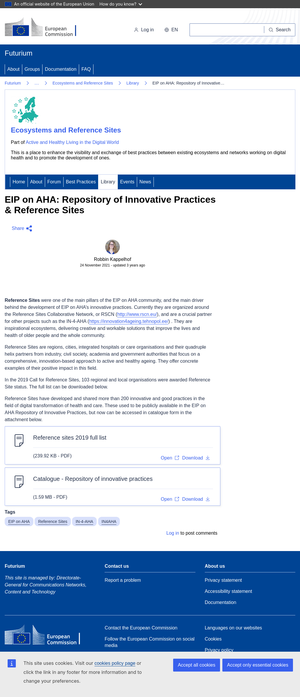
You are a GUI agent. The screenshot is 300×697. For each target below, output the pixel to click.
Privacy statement (223, 580)
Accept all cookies (196, 664)
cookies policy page (114, 663)
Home (19, 181)
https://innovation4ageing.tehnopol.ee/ (128, 321)
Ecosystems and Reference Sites (82, 83)
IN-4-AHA (84, 521)
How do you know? (121, 3)
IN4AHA (109, 521)
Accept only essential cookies (257, 664)
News (145, 181)
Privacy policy (219, 650)
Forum (54, 181)
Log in (144, 29)
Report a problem (123, 580)
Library (132, 83)
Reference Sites (52, 521)
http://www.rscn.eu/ (137, 314)
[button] (21, 228)
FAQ (86, 69)
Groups (32, 69)
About (13, 69)
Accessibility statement (228, 591)
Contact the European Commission (141, 627)
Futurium (19, 53)
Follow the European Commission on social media (150, 642)
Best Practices (81, 181)
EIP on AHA (19, 521)
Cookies (213, 638)
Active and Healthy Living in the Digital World (72, 142)
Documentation (60, 69)
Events (127, 181)
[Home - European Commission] (45, 27)
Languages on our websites (233, 627)
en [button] (171, 29)
